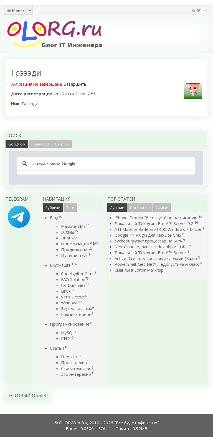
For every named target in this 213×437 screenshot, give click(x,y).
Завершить (75, 84)
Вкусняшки (63, 265)
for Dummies (75, 285)
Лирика (70, 238)
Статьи (58, 348)
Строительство (77, 368)
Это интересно (77, 374)
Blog (56, 217)
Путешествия (75, 255)
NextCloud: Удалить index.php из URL (151, 246)
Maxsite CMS (75, 226)
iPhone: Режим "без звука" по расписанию (157, 217)
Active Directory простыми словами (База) (156, 258)
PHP (67, 338)
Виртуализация (77, 308)
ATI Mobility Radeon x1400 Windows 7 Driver (158, 229)
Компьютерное (77, 314)
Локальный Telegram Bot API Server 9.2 (154, 223)
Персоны (71, 356)
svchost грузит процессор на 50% (148, 241)
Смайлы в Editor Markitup (139, 270)
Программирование (71, 324)
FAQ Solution (74, 279)
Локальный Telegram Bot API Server (150, 252)
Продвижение (76, 249)
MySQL (68, 332)
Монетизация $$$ (80, 243)
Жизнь (69, 232)
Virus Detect (74, 297)
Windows (71, 302)
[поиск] (105, 163)
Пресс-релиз (74, 362)
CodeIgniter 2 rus (78, 273)
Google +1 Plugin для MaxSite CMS (148, 235)
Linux (67, 291)
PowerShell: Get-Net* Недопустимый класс (157, 264)
